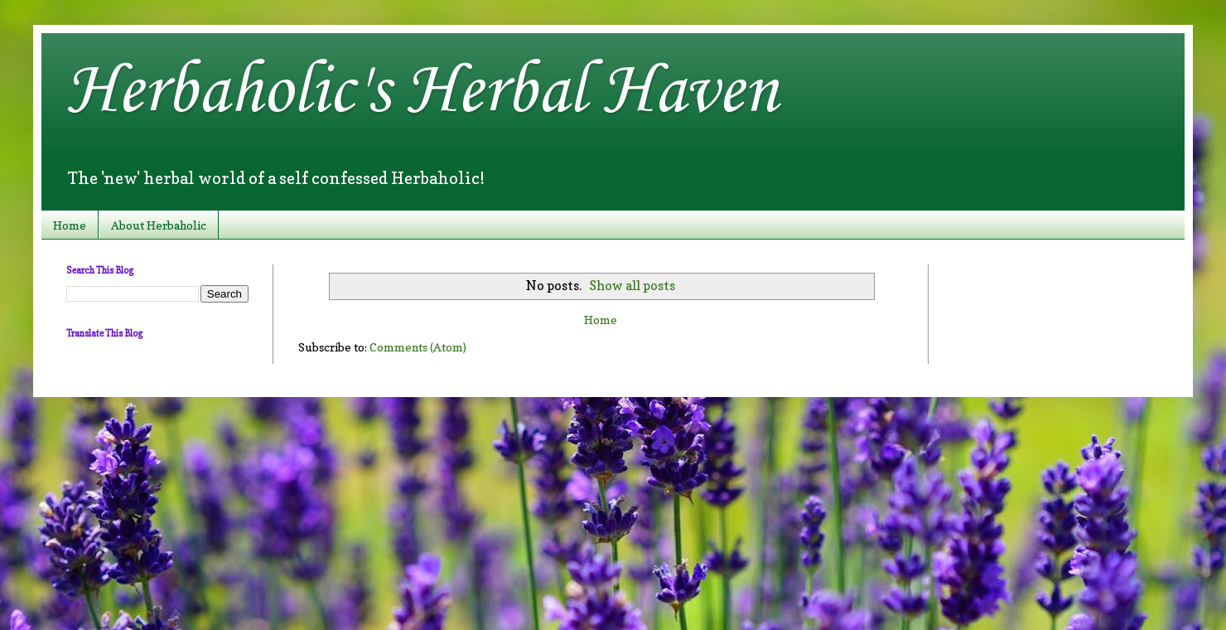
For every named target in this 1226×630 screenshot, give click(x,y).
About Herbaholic (158, 225)
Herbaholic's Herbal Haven (422, 92)
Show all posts (632, 285)
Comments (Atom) (417, 347)
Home (69, 225)
